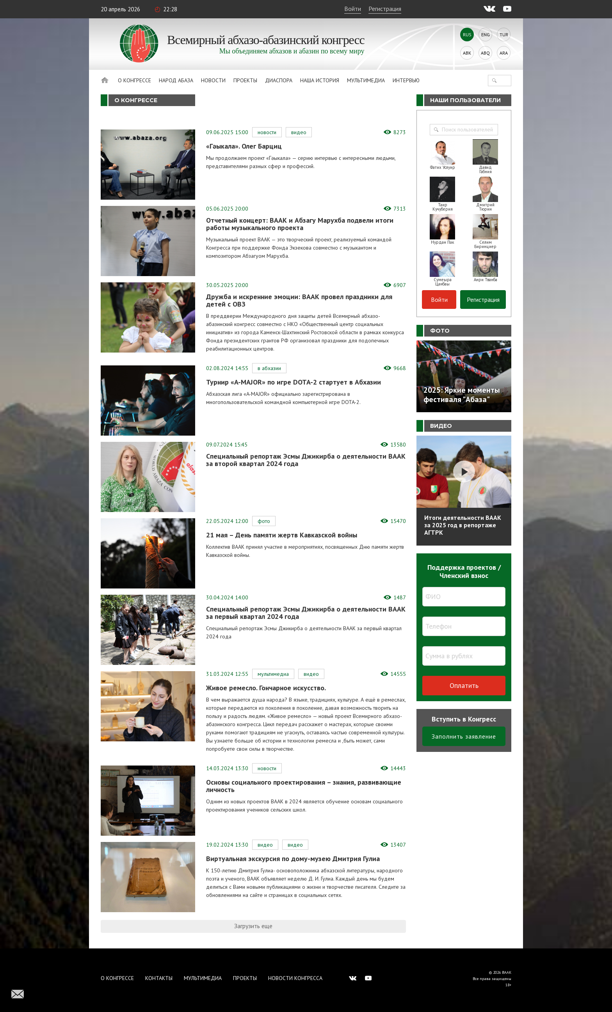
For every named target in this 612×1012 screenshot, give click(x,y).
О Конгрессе (134, 80)
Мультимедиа (366, 80)
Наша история (319, 80)
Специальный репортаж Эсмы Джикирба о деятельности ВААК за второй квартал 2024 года (306, 460)
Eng (485, 34)
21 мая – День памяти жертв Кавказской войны (281, 534)
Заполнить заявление (464, 736)
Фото (264, 521)
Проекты (245, 80)
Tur (504, 34)
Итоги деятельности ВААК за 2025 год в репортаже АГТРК (462, 525)
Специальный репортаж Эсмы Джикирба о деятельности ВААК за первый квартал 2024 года (306, 612)
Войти (352, 8)
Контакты (159, 978)
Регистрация (384, 8)
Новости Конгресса (295, 978)
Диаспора (278, 80)
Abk (467, 53)
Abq (485, 53)
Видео (298, 132)
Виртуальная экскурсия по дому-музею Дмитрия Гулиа (293, 858)
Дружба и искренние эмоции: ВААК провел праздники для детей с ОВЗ (299, 300)
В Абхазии (269, 368)
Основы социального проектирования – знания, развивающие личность (303, 786)
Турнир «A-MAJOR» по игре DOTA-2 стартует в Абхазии (293, 382)
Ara (504, 53)
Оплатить (464, 685)
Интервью (406, 80)
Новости (213, 80)
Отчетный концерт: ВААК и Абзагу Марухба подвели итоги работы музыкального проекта (299, 224)
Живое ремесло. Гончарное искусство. (266, 687)
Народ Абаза (176, 80)
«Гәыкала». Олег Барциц (244, 146)
